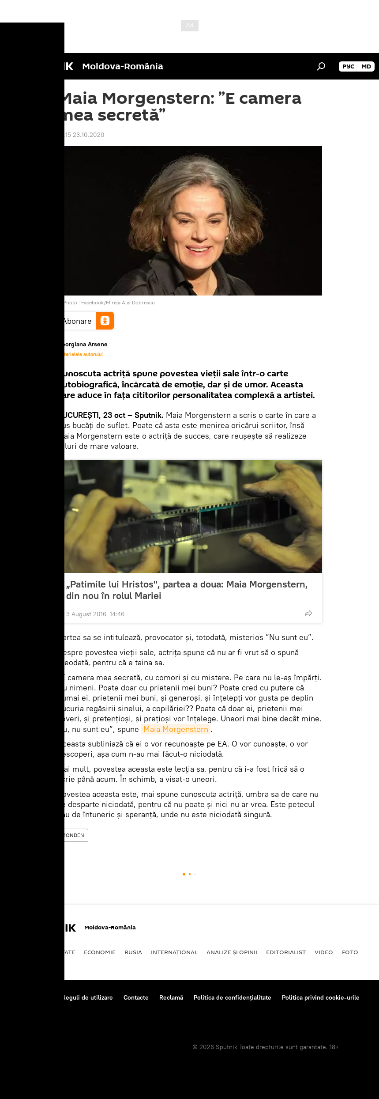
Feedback (22, 1009)
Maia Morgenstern (175, 729)
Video (324, 952)
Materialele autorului (80, 354)
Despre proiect (30, 997)
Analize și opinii (231, 952)
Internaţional (174, 952)
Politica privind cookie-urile (321, 997)
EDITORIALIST (286, 952)
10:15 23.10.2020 (81, 135)
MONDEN (72, 835)
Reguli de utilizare (87, 997)
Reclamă (171, 997)
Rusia (133, 952)
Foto (350, 952)
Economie (100, 952)
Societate (59, 952)
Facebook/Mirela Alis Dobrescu (118, 302)
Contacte (136, 997)
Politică (22, 952)
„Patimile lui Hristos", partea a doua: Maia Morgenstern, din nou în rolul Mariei (187, 589)
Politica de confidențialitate (232, 997)
